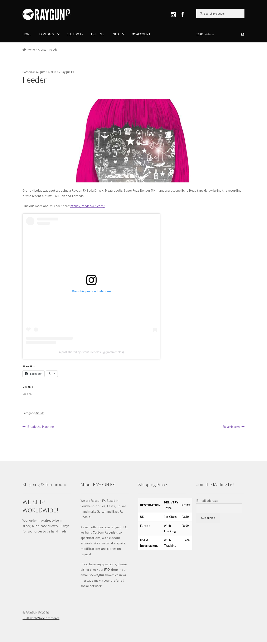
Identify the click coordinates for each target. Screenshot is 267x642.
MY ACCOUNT (141, 34)
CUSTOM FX (75, 34)
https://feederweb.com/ (87, 206)
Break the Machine (40, 426)
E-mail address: (207, 500)
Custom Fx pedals (105, 532)
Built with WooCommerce (41, 618)
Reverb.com (231, 426)
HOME (27, 34)
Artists (42, 49)
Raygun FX (67, 72)
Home (31, 49)
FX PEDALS (46, 34)
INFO (115, 34)
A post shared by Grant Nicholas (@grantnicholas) (91, 352)
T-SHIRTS (97, 34)
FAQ (107, 569)
